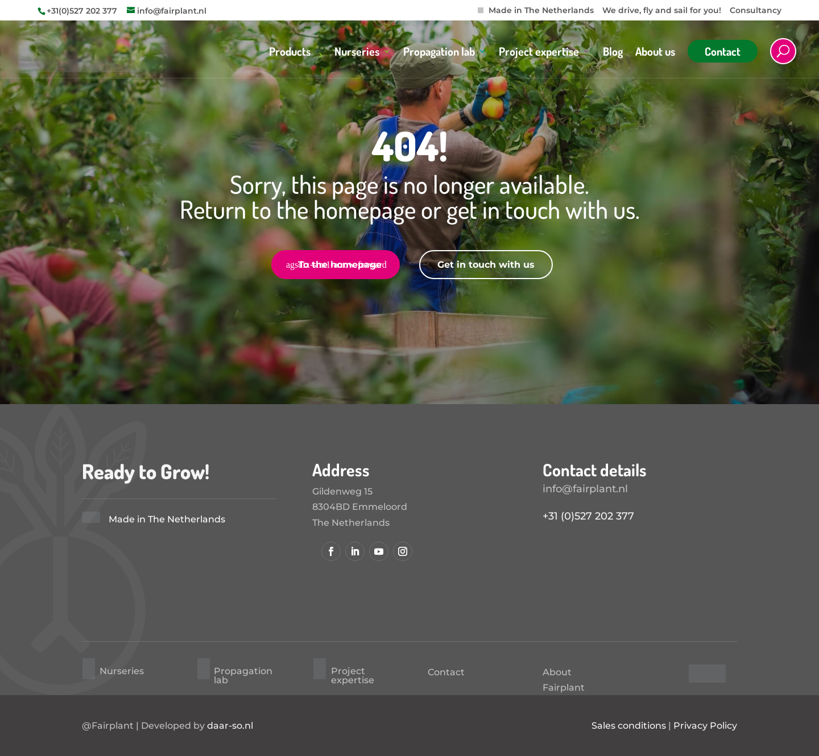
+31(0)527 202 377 (82, 11)
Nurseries (356, 53)
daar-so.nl (230, 725)
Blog (613, 53)
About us (655, 53)
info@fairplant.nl (585, 489)
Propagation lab (439, 53)
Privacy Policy (705, 725)
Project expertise (539, 53)
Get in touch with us (486, 264)
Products (290, 53)
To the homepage (340, 264)
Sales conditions (629, 725)
